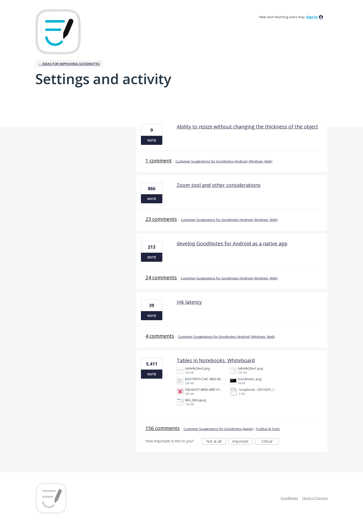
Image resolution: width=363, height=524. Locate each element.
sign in (312, 17)
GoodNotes (289, 498)
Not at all (216, 442)
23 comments (161, 219)
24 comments (161, 277)
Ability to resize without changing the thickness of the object (247, 126)
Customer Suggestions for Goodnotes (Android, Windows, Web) (223, 161)
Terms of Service (315, 498)
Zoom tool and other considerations (219, 185)
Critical (270, 442)
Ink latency (189, 302)
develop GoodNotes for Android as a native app (232, 243)
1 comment (158, 160)
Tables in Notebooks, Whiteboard (216, 360)
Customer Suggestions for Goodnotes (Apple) (218, 429)
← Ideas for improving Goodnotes (69, 63)
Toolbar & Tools (268, 429)
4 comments (159, 336)
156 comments (162, 428)
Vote (151, 140)
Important (242, 442)
